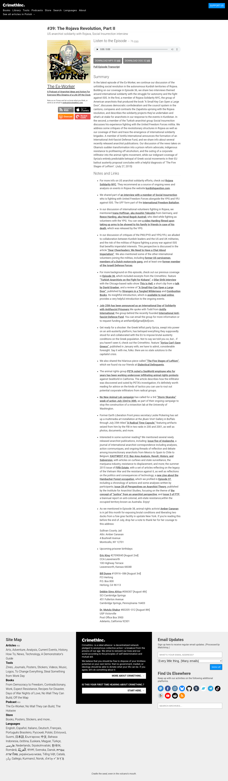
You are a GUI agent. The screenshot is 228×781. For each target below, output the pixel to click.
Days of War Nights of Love (23, 693)
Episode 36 (108, 276)
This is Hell (146, 283)
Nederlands (23, 745)
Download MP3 (107, 60)
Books (6, 10)
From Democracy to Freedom (24, 684)
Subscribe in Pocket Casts (83, 117)
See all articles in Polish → (19, 14)
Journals (19, 667)
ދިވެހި (8, 758)
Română (11, 750)
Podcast (11, 702)
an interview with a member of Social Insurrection (148, 195)
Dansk (51, 750)
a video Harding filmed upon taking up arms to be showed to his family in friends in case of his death (137, 224)
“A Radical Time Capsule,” (141, 422)
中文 (44, 736)
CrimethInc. (14, 5)
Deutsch (43, 728)
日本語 (19, 736)
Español (21, 728)
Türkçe (56, 741)
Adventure (18, 649)
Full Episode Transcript (106, 66)
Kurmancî (29, 758)
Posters (31, 667)
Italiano (32, 728)
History (62, 649)
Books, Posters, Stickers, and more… (28, 719)
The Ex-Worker (15, 706)
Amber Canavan (169, 508)
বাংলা (30, 750)
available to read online (160, 295)
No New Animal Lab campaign (117, 397)
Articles (11, 645)
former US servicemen (157, 257)
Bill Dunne (105, 573)
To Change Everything (29, 671)
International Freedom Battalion (161, 202)
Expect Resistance (25, 689)
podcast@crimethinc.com (73, 103)
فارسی (10, 745)
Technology (32, 654)
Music (62, 667)
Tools (26, 10)
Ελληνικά (60, 732)
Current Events (47, 649)
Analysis (31, 649)
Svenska (40, 750)
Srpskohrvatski (41, 745)
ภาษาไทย (12, 754)
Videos (53, 667)
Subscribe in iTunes (83, 110)
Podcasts (37, 10)
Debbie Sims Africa (111, 591)
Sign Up (216, 667)
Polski (48, 732)
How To (11, 654)
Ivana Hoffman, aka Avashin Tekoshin (133, 213)
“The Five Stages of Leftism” (162, 360)
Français (55, 728)
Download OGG (137, 60)
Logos (10, 671)
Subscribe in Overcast (66, 117)
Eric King (105, 555)
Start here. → (136, 690)
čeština (24, 741)
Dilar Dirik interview (165, 279)
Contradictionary (54, 684)
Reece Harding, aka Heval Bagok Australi (123, 216)
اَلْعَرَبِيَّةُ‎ (22, 750)
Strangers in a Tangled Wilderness (141, 291)
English (10, 728)
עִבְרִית (60, 750)
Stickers (43, 667)
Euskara (35, 741)
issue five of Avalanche (161, 441)
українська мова (30, 754)
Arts (8, 649)
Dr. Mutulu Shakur (110, 609)
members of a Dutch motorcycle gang (121, 261)
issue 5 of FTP (171, 494)
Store (48, 10)
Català (61, 754)
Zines (9, 667)
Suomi (10, 736)
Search (57, 10)
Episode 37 (164, 479)
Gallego (16, 758)
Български (32, 736)
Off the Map (20, 697)
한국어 (56, 745)
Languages (70, 10)
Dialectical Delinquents (151, 364)
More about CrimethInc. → (128, 675)
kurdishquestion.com (158, 188)
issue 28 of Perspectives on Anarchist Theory (140, 486)
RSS (18, 646)
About (82, 10)
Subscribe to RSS (66, 110)
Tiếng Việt (48, 754)
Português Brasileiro (18, 732)
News (20, 654)
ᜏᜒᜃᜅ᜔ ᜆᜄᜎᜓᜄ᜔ (54, 758)
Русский (38, 732)
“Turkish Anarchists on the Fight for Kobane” (125, 279)
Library (17, 10)
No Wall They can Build (40, 706)
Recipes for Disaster (51, 689)
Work (9, 689)
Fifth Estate (122, 467)
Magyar (46, 741)
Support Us (216, 5)
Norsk (40, 758)
